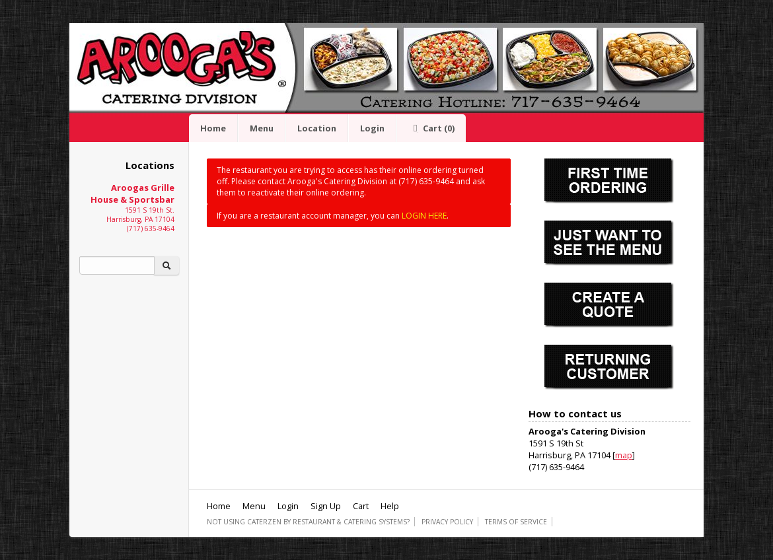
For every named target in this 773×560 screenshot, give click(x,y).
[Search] (117, 265)
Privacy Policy (447, 521)
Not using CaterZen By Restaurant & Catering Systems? (308, 521)
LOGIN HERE (424, 215)
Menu (262, 128)
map (623, 455)
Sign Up (326, 506)
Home (213, 128)
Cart (431, 128)
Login (372, 128)
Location (316, 128)
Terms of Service (516, 521)
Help (390, 506)
